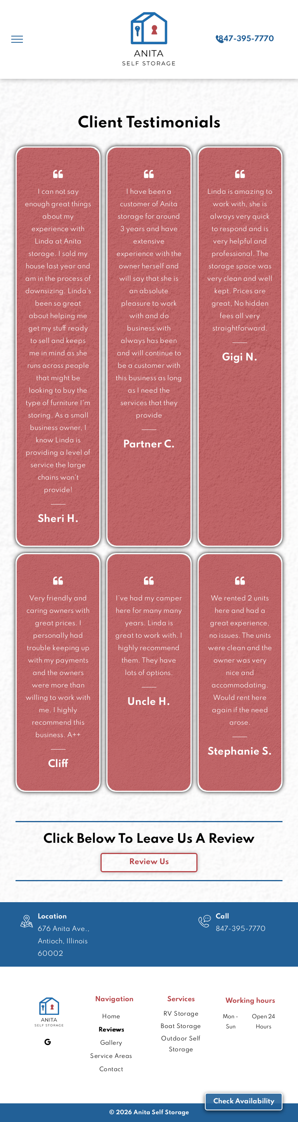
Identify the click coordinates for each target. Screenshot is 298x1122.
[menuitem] (111, 1009)
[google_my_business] (47, 1043)
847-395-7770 (241, 928)
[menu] (17, 39)
